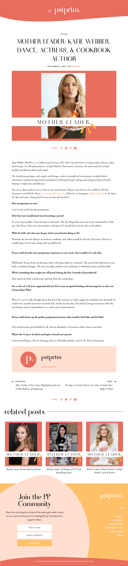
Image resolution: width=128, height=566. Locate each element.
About (119, 516)
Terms (119, 535)
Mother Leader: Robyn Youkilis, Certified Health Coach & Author (104, 471)
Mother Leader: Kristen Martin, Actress (23, 469)
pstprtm (76, 66)
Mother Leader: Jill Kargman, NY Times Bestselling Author (64, 471)
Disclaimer (117, 531)
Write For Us (116, 524)
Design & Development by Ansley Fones (78, 561)
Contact (118, 520)
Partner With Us (114, 527)
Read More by (48, 367)
